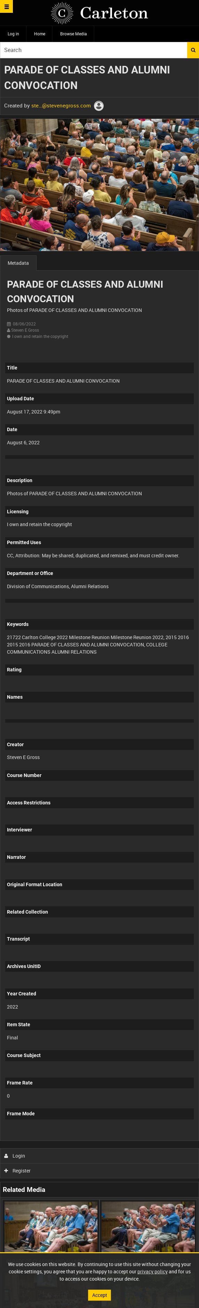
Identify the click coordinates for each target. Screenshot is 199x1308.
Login (14, 1155)
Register (17, 1170)
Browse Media (73, 33)
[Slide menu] (6, 6)
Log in (13, 33)
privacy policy (152, 1271)
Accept (99, 1295)
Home (39, 33)
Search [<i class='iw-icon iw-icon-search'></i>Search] (193, 49)
